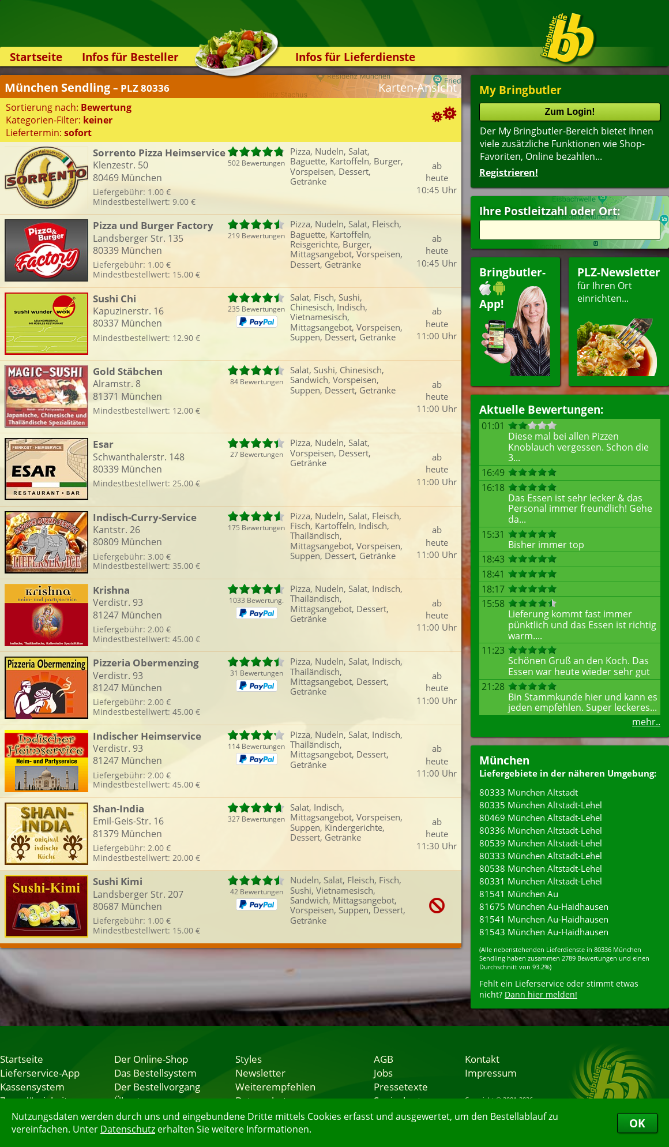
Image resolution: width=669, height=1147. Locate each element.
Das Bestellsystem (155, 1072)
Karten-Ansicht (417, 87)
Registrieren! (508, 172)
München (504, 760)
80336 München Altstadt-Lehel (540, 830)
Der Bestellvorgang (157, 1086)
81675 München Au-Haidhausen (543, 906)
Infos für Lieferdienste (355, 57)
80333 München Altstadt (528, 792)
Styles (248, 1059)
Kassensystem (32, 1086)
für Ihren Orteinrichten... (618, 320)
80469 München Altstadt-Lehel (540, 817)
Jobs (383, 1072)
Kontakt (482, 1059)
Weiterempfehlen (275, 1086)
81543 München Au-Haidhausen (543, 932)
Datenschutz (127, 1129)
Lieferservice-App (40, 1072)
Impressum (491, 1072)
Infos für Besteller (130, 57)
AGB (383, 1059)
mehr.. (646, 721)
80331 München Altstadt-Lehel (540, 881)
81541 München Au (518, 893)
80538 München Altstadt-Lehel (540, 868)
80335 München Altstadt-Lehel (540, 805)
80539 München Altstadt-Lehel (540, 843)
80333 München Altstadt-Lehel (540, 855)
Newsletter (260, 1072)
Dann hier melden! (541, 994)
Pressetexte (401, 1086)
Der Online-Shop (151, 1059)
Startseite (36, 57)
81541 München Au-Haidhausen (543, 919)
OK (637, 1123)
